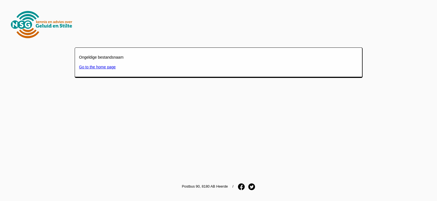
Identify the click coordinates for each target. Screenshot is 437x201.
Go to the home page (97, 67)
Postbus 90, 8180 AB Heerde (205, 186)
